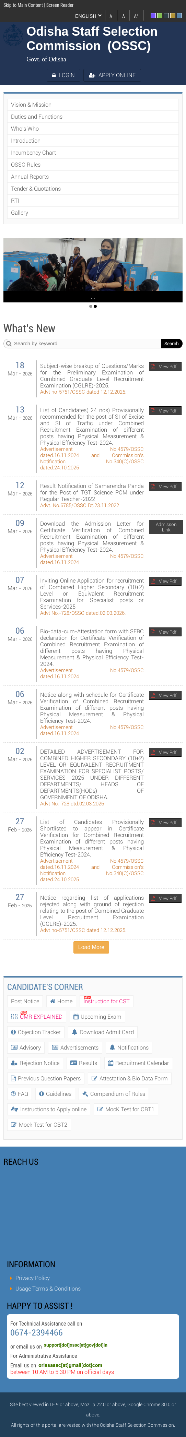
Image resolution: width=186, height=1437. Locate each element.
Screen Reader (59, 5)
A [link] (111, 15)
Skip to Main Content (23, 5)
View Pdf (167, 366)
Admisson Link (166, 527)
